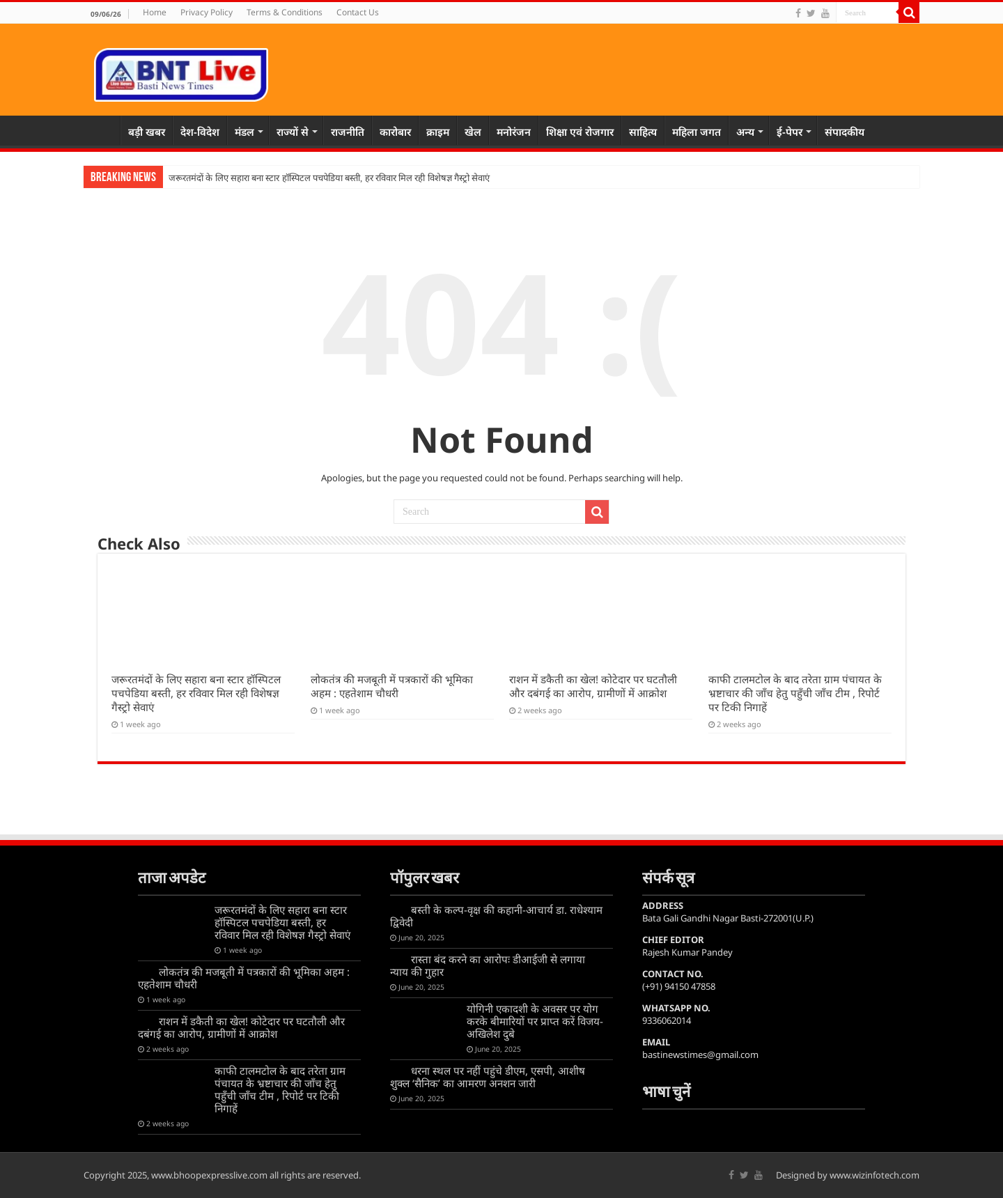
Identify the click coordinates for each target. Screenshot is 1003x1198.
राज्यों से (293, 132)
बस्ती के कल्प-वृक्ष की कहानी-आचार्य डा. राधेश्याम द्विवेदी (496, 916)
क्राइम (437, 132)
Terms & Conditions (284, 12)
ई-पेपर (789, 132)
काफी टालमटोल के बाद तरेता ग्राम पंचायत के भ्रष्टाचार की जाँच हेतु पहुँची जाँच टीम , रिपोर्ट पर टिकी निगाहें (795, 693)
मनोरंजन (514, 132)
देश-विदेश (199, 132)
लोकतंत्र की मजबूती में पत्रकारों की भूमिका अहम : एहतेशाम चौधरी (392, 686)
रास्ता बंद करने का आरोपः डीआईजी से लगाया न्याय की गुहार (487, 965)
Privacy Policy (206, 12)
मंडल (244, 132)
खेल (473, 132)
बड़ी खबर (146, 132)
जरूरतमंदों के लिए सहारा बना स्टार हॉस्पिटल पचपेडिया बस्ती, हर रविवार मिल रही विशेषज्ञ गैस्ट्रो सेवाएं (329, 178)
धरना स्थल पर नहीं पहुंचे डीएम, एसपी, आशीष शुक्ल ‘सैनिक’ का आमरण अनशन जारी (487, 1077)
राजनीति (347, 132)
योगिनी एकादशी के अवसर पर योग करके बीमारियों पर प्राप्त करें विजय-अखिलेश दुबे (535, 1021)
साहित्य (643, 132)
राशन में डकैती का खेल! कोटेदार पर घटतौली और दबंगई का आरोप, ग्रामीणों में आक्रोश (593, 686)
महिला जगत (696, 132)
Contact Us (357, 12)
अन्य (745, 132)
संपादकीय (844, 132)
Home (154, 12)
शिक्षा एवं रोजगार (580, 132)
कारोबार (395, 132)
